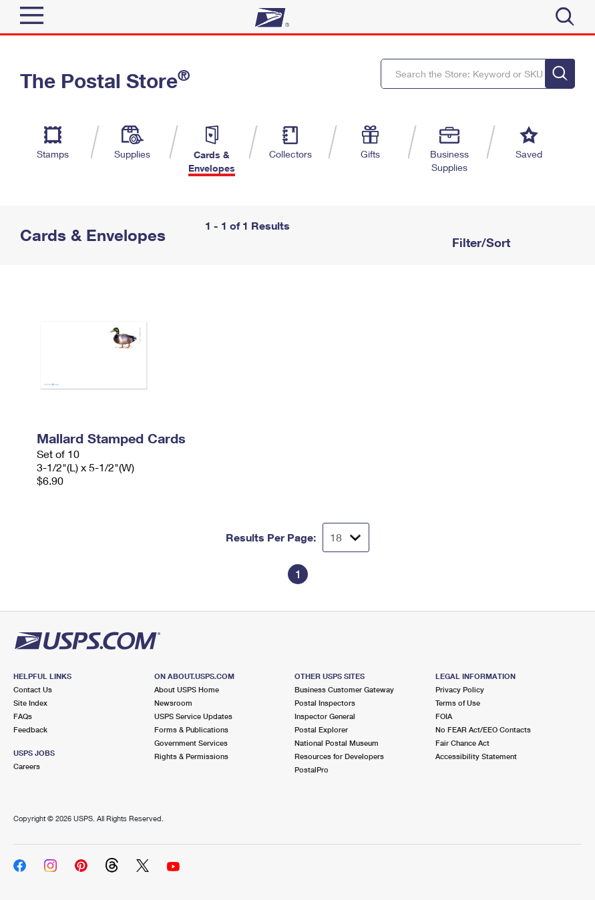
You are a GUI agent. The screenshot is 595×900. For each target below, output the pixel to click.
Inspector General (324, 716)
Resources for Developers (339, 756)
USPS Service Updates (193, 716)
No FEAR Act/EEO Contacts (483, 729)
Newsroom (173, 702)
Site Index (30, 702)
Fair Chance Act (462, 742)
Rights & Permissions (191, 756)
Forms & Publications (191, 729)
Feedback (30, 729)
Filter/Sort (479, 242)
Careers (26, 766)
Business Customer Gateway (344, 689)
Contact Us (32, 689)
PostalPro (311, 769)
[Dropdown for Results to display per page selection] (346, 537)
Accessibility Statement (476, 756)
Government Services (191, 742)
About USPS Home (186, 689)
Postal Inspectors (324, 702)
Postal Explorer (321, 729)
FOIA (443, 716)
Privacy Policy (459, 689)
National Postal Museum (336, 742)
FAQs (22, 716)
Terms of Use (457, 702)
